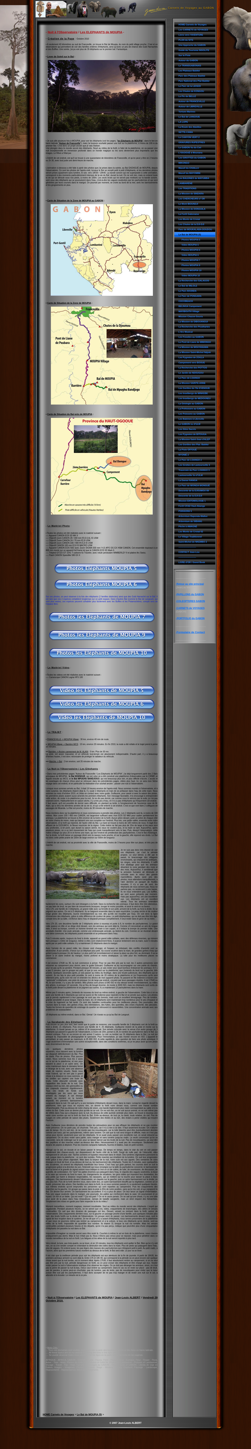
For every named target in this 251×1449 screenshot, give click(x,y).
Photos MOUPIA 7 (191, 260)
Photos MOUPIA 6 (191, 250)
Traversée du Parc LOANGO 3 (194, 470)
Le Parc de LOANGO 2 (190, 460)
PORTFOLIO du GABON (191, 618)
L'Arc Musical (185, 332)
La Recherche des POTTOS (192, 367)
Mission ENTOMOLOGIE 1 (192, 501)
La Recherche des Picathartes (194, 326)
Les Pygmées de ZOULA (191, 357)
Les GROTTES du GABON (192, 157)
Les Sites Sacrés (187, 429)
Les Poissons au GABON (191, 414)
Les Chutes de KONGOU (191, 91)
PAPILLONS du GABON (190, 594)
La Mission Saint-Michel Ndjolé (194, 352)
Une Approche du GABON (192, 45)
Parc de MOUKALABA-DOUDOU (195, 229)
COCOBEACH (185, 301)
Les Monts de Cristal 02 (190, 531)
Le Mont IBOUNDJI (188, 204)
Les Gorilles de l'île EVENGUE (194, 388)
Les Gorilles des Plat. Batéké (193, 444)
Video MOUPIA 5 (190, 245)
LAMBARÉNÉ (185, 183)
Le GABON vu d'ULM (189, 424)
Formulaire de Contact (191, 632)
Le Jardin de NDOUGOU (191, 373)
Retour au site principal (190, 584)
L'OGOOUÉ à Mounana (190, 152)
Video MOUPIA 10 (191, 275)
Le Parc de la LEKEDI (189, 86)
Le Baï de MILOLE (187, 286)
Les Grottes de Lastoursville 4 (194, 465)
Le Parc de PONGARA (190, 296)
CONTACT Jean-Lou (188, 552)
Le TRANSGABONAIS (189, 65)
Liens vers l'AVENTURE (190, 35)
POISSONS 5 (185, 511)
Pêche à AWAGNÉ (187, 526)
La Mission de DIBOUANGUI (193, 321)
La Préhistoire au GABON (191, 408)
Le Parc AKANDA (187, 291)
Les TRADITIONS (187, 188)
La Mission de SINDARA (191, 193)
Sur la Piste (184, 55)
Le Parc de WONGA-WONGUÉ (194, 485)
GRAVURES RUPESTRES (191, 142)
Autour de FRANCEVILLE (191, 101)
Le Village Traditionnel (190, 536)
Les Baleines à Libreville (191, 419)
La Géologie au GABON (190, 403)
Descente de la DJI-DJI (190, 495)
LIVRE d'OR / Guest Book (191, 562)
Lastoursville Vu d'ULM (190, 475)
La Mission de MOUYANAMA (193, 347)
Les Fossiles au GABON (191, 337)
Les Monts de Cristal (189, 219)
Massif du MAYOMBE (189, 173)
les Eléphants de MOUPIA (130, 141)
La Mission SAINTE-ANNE (192, 383)
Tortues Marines (186, 111)
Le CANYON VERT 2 (188, 137)
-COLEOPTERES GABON (190, 601)
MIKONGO (183, 163)
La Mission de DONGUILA (191, 209)
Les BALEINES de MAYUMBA (193, 178)
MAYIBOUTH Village (188, 311)
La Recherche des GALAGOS (193, 280)
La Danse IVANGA (187, 480)
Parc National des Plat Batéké (194, 81)
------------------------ (187, 547)
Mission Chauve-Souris (190, 316)
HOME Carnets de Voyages (192, 24)
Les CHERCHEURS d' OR (191, 198)
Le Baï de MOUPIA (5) (189, 234)
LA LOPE (183, 122)
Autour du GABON (188, 60)
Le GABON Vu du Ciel (189, 147)
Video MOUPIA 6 (190, 255)
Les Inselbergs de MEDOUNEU (194, 398)
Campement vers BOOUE (191, 362)
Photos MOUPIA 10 (191, 270)
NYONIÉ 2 (183, 455)
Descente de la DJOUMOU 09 (193, 490)
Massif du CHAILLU (188, 168)
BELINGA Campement (190, 306)
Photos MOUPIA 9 (191, 265)
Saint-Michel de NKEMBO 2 (192, 542)
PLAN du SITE (185, 40)
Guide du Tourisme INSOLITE (193, 50)
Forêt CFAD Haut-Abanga (191, 506)
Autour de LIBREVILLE (190, 106)
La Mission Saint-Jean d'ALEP (194, 439)
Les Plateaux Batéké (189, 70)
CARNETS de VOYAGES (191, 608)
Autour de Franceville (69, 143)
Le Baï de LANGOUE (189, 117)
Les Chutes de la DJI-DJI (191, 224)
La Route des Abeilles (189, 127)
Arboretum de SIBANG (190, 521)
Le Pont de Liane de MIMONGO (194, 342)
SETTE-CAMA (185, 132)
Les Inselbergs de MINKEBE (193, 393)
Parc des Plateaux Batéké (191, 76)
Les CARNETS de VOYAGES (193, 29)
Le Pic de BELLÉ (187, 96)
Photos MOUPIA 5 (191, 239)
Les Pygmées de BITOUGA (192, 434)
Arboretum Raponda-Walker (193, 516)
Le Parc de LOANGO (189, 378)
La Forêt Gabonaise (188, 214)
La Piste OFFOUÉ (187, 449)
